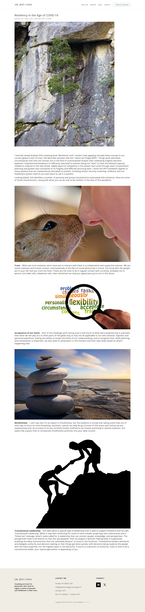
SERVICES (93, 5)
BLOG (100, 5)
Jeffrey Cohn (20, 18)
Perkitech (87, 602)
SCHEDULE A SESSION (121, 5)
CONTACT (107, 5)
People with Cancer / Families (43, 18)
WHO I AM (84, 5)
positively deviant (63, 541)
